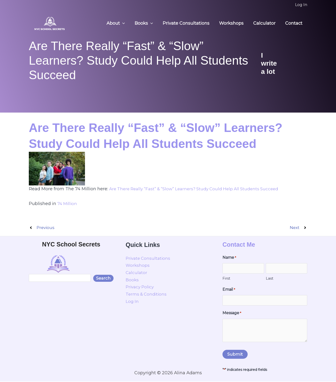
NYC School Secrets (71, 244)
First (226, 278)
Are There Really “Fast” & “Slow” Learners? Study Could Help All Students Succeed (198, 188)
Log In (132, 302)
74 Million (67, 203)
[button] (127, 23)
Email (228, 290)
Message (231, 313)
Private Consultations (189, 23)
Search (103, 278)
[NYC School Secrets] (49, 23)
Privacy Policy (141, 287)
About (121, 23)
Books (148, 23)
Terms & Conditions (147, 294)
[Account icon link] (301, 4)
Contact (294, 23)
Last (269, 278)
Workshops (233, 23)
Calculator (266, 23)
